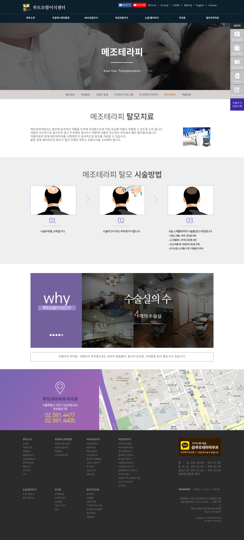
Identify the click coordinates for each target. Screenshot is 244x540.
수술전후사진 (237, 67)
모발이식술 (91, 447)
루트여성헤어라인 (125, 447)
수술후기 (237, 81)
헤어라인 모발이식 (126, 455)
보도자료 (26, 470)
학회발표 (58, 451)
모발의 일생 (102, 94)
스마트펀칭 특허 (61, 455)
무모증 (182, 17)
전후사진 (122, 485)
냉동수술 (90, 474)
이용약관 (196, 489)
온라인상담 (237, 39)
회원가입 (188, 5)
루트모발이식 (44, 7)
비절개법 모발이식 (126, 462)
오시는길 (164, 5)
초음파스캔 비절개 (62, 443)
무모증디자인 (60, 497)
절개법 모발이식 (125, 458)
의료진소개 (27, 447)
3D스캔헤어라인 (125, 451)
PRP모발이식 (92, 451)
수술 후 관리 (60, 505)
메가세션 (90, 466)
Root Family (237, 95)
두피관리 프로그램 (123, 94)
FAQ (56, 509)
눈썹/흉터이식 (152, 17)
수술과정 (58, 501)
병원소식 (26, 466)
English (200, 5)
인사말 (25, 443)
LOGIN (176, 5)
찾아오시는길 (28, 462)
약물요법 (186, 94)
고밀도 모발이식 (93, 462)
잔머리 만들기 (124, 474)
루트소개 (152, 5)
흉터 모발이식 (28, 497)
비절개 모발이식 (61, 447)
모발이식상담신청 (237, 104)
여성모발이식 (121, 17)
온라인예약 (237, 53)
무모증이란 (59, 493)
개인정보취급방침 (184, 489)
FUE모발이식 (92, 455)
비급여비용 (216, 489)
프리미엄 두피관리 (148, 94)
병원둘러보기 (28, 455)
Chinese (212, 5)
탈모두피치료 (212, 17)
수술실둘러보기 (29, 458)
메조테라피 (170, 94)
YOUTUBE (141, 5)
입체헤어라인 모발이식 (127, 470)
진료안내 (26, 451)
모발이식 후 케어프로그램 (129, 477)
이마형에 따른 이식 (126, 466)
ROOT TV (126, 5)
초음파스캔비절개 (60, 17)
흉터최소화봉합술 (94, 458)
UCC (25, 474)
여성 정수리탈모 (125, 443)
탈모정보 (70, 94)
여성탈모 (85, 94)
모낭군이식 (91, 470)
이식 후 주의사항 (125, 481)
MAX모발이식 (91, 17)
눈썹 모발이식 (28, 493)
